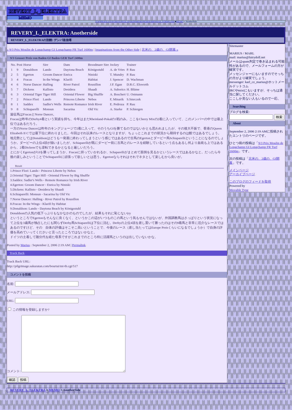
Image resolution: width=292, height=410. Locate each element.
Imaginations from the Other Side (117, 49)
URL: (10, 300)
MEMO (139, 21)
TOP (98, 21)
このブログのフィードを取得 (250, 181)
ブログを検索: (239, 112)
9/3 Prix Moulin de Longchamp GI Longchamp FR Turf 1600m (256, 147)
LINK (172, 21)
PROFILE (104, 21)
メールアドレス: (18, 292)
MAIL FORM (162, 21)
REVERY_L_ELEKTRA (27, 401)
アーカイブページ (242, 174)
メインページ (239, 170)
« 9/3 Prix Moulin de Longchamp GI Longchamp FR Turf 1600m (50, 49)
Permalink (79, 245)
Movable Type (238, 190)
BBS (153, 21)
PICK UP (125, 21)
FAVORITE (115, 21)
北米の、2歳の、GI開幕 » (160, 49)
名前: (10, 284)
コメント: (14, 382)
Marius (25, 245)
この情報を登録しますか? (28, 309)
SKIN (132, 21)
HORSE (147, 21)
